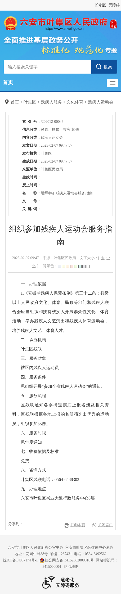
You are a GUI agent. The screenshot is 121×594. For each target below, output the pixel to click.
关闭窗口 (105, 525)
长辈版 (100, 5)
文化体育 (74, 102)
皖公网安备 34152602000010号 (66, 560)
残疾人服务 (51, 102)
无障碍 (114, 5)
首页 (8, 82)
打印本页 (77, 525)
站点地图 (71, 567)
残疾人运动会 (100, 102)
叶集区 (30, 102)
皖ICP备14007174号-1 (20, 560)
